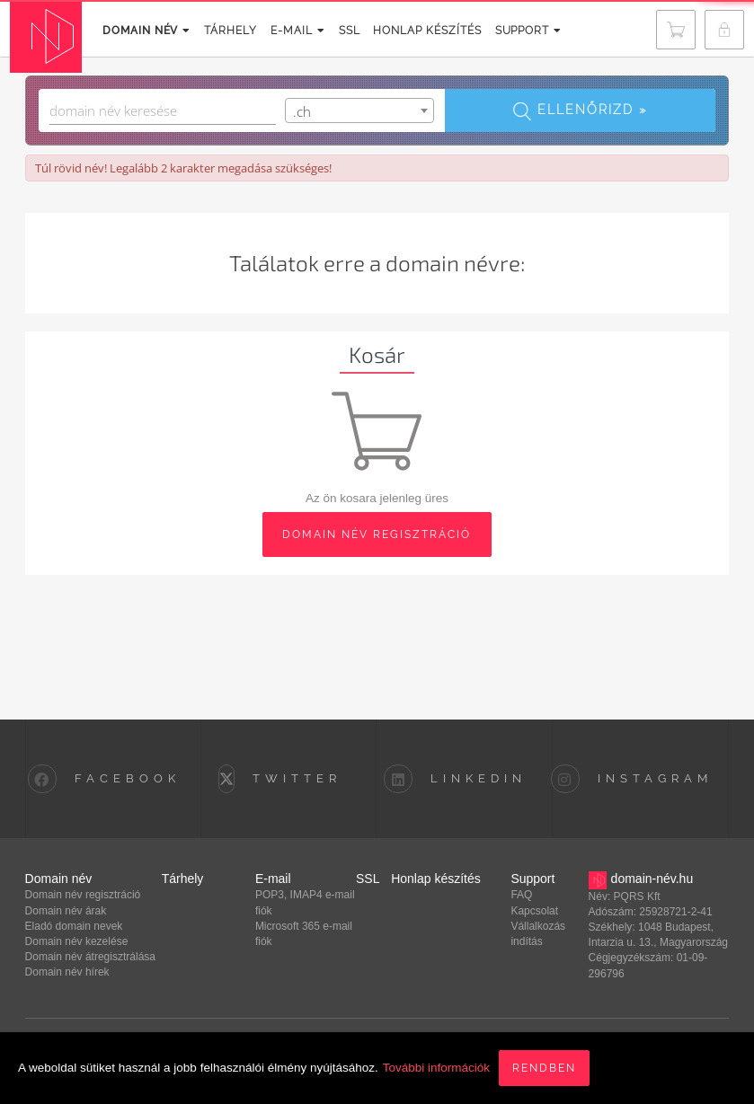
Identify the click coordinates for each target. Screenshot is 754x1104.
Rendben (544, 1068)
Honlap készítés (412, 30)
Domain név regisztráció (83, 894)
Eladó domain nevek (74, 926)
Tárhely (223, 30)
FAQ (521, 894)
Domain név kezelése (77, 941)
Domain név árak (66, 911)
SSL (336, 30)
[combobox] (359, 110)
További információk (436, 1067)
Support (509, 30)
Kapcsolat (534, 911)
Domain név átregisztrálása (90, 956)
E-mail (287, 30)
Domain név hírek (67, 972)
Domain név (142, 30)
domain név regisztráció (376, 534)
